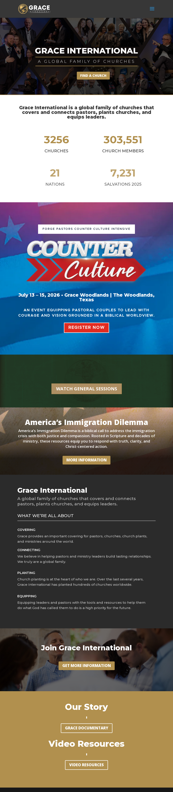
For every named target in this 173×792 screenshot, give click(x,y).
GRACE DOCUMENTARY (86, 727)
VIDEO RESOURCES (86, 764)
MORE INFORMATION (86, 459)
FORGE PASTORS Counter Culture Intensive (86, 229)
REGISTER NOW (86, 328)
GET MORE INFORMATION (86, 665)
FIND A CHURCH (93, 75)
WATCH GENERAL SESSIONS (86, 389)
